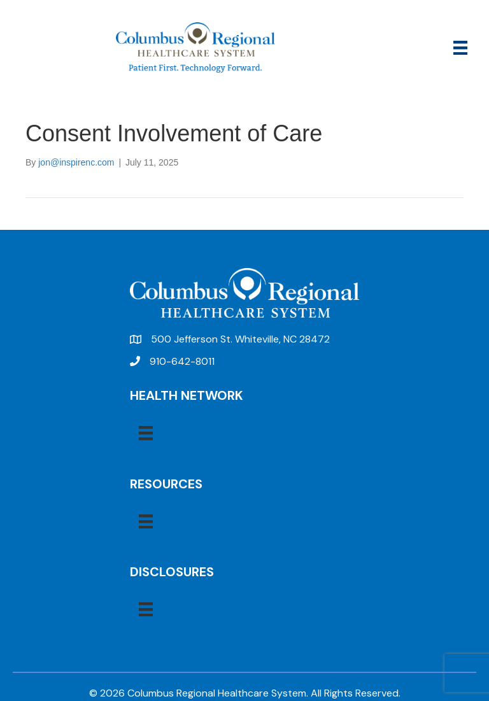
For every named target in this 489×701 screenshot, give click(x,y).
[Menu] (460, 48)
